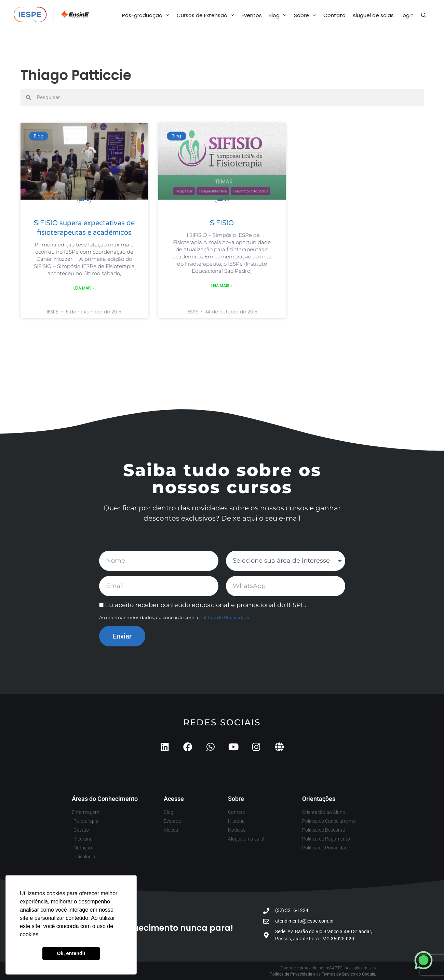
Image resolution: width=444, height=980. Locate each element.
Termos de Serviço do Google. (349, 974)
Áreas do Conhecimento (105, 798)
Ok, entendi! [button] (71, 953)
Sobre (307, 15)
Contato (334, 15)
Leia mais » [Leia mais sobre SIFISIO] (221, 285)
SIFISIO (222, 223)
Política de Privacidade (225, 617)
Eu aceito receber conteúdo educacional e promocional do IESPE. (205, 605)
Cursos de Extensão (207, 15)
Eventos (252, 15)
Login (407, 15)
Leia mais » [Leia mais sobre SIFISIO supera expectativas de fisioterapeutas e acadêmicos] (84, 288)
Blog (280, 15)
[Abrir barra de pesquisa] (423, 15)
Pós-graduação (147, 15)
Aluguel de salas (373, 15)
